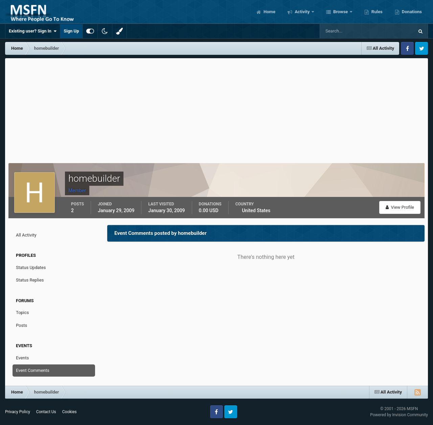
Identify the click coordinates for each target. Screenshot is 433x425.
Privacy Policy (17, 411)
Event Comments (32, 370)
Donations (411, 11)
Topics (22, 312)
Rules (376, 11)
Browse (340, 11)
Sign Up (71, 30)
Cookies (69, 411)
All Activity (26, 235)
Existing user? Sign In (32, 31)
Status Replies (30, 280)
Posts (21, 325)
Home (269, 11)
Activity (302, 11)
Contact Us (46, 411)
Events (22, 357)
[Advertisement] (216, 109)
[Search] (346, 31)
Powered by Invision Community (399, 414)
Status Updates (31, 267)
